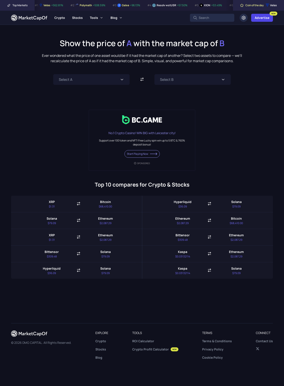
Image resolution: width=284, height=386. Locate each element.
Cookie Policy (212, 357)
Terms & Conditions (217, 341)
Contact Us (264, 341)
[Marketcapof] (29, 18)
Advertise (262, 18)
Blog (113, 18)
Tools (94, 18)
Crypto (59, 18)
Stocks (77, 18)
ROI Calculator (143, 341)
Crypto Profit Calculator (155, 349)
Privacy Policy (212, 349)
